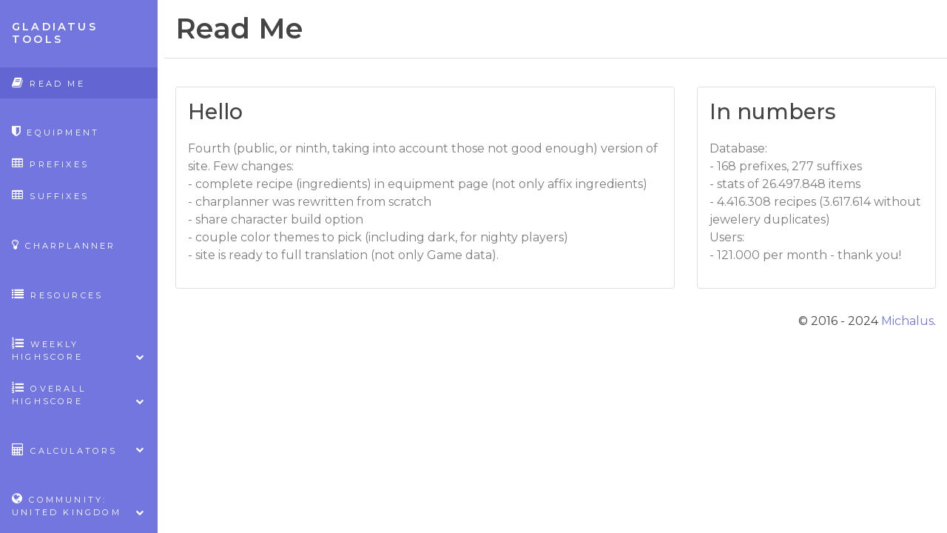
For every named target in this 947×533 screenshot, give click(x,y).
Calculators (79, 449)
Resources (57, 294)
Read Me (48, 82)
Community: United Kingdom (79, 505)
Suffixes (50, 195)
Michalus (907, 321)
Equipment (55, 131)
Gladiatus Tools (55, 33)
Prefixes (50, 163)
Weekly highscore (79, 350)
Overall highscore (79, 394)
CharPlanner (64, 244)
